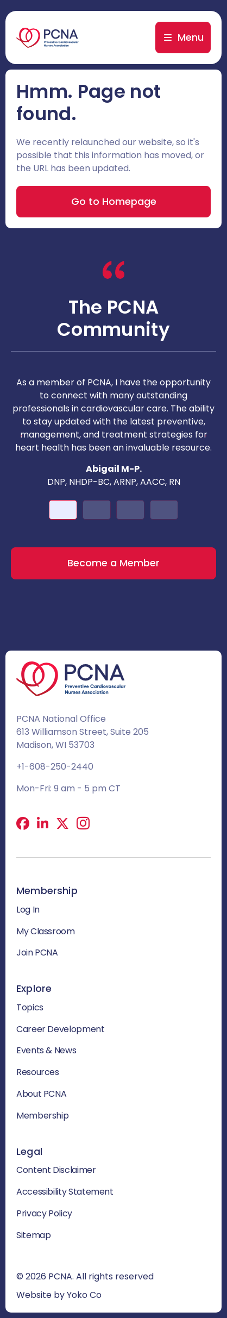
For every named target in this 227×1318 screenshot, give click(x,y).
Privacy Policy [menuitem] (44, 1213)
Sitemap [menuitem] (33, 1235)
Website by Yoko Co (59, 1295)
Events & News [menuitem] (46, 1050)
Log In (28, 909)
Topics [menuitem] (29, 1007)
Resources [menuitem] (37, 1072)
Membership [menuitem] (42, 1115)
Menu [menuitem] (191, 37)
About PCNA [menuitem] (41, 1094)
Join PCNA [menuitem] (37, 952)
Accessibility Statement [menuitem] (65, 1191)
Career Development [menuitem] (60, 1029)
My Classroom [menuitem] (45, 931)
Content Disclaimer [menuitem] (56, 1170)
